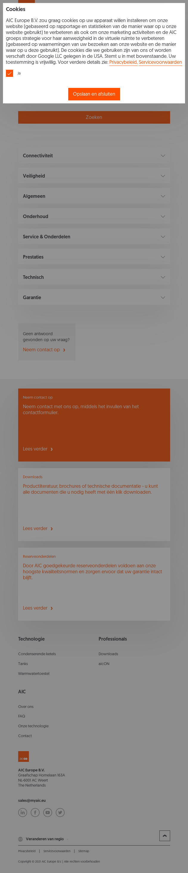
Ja (19, 73)
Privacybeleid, (123, 62)
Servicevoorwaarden (160, 62)
